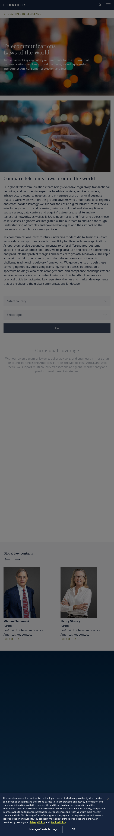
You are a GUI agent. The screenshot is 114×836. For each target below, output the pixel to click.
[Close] (108, 799)
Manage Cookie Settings (43, 829)
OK (73, 829)
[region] (57, 814)
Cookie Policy (58, 822)
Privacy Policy (37, 822)
